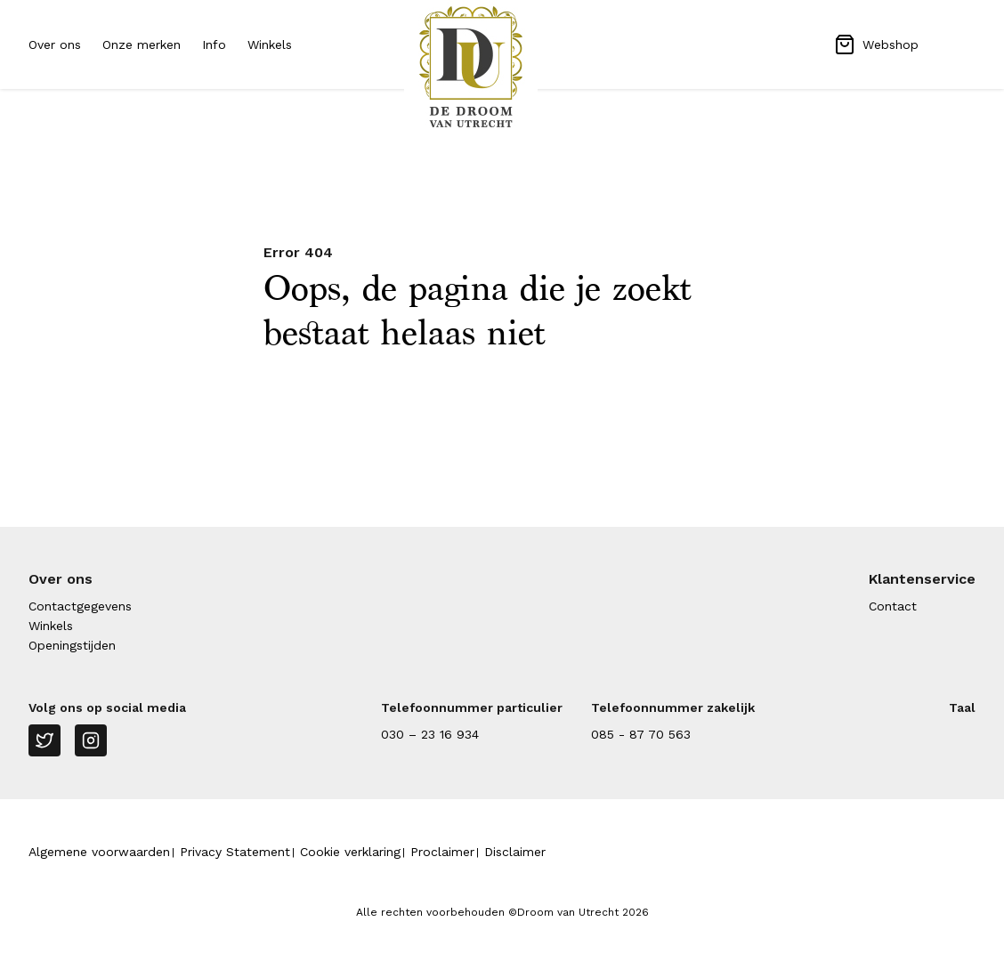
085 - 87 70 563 (641, 734)
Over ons (54, 44)
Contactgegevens (80, 606)
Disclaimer (515, 852)
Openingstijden (72, 645)
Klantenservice (922, 578)
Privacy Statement (235, 852)
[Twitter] (44, 740)
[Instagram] (91, 740)
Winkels (269, 44)
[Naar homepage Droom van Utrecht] (502, 66)
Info (214, 44)
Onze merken (141, 44)
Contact (893, 606)
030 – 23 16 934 (430, 734)
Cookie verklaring (350, 852)
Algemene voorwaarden (99, 852)
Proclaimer (442, 852)
